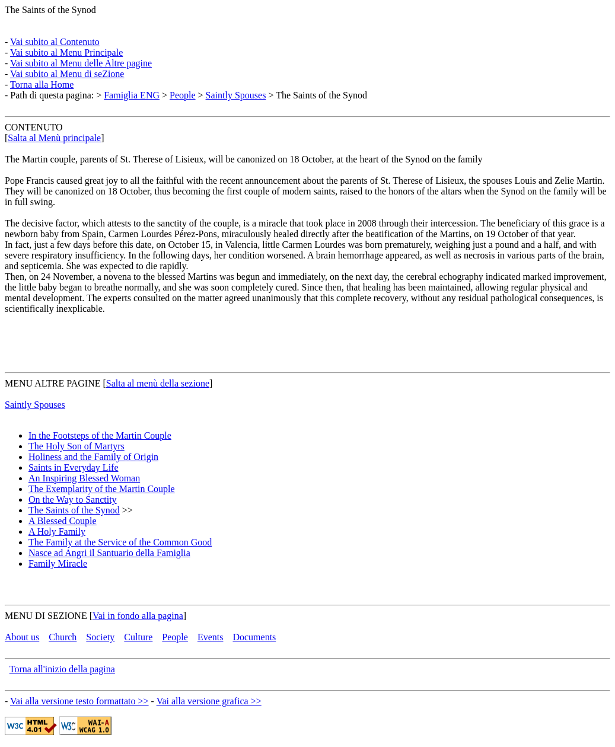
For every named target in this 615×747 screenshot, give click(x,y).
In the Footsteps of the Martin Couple (99, 435)
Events (210, 637)
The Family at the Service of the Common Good (120, 542)
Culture (138, 637)
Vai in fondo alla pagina (138, 616)
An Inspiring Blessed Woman (84, 478)
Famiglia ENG (132, 95)
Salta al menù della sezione (157, 383)
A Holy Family (56, 531)
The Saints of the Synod (50, 10)
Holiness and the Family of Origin (93, 457)
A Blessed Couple (62, 521)
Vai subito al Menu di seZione (67, 74)
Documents (254, 637)
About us (22, 637)
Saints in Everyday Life (73, 467)
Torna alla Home (42, 84)
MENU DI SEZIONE (46, 616)
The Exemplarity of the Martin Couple (101, 489)
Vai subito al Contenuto (55, 42)
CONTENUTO (33, 127)
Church (63, 637)
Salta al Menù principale (54, 138)
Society (100, 637)
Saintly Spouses (236, 95)
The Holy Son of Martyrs (76, 446)
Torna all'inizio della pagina (62, 669)
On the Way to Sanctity (72, 499)
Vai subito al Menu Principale (66, 52)
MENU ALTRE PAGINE (53, 383)
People (183, 95)
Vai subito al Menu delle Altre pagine (81, 63)
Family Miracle (57, 563)
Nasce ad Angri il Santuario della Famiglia (109, 553)
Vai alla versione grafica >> (209, 701)
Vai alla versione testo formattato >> (79, 701)
